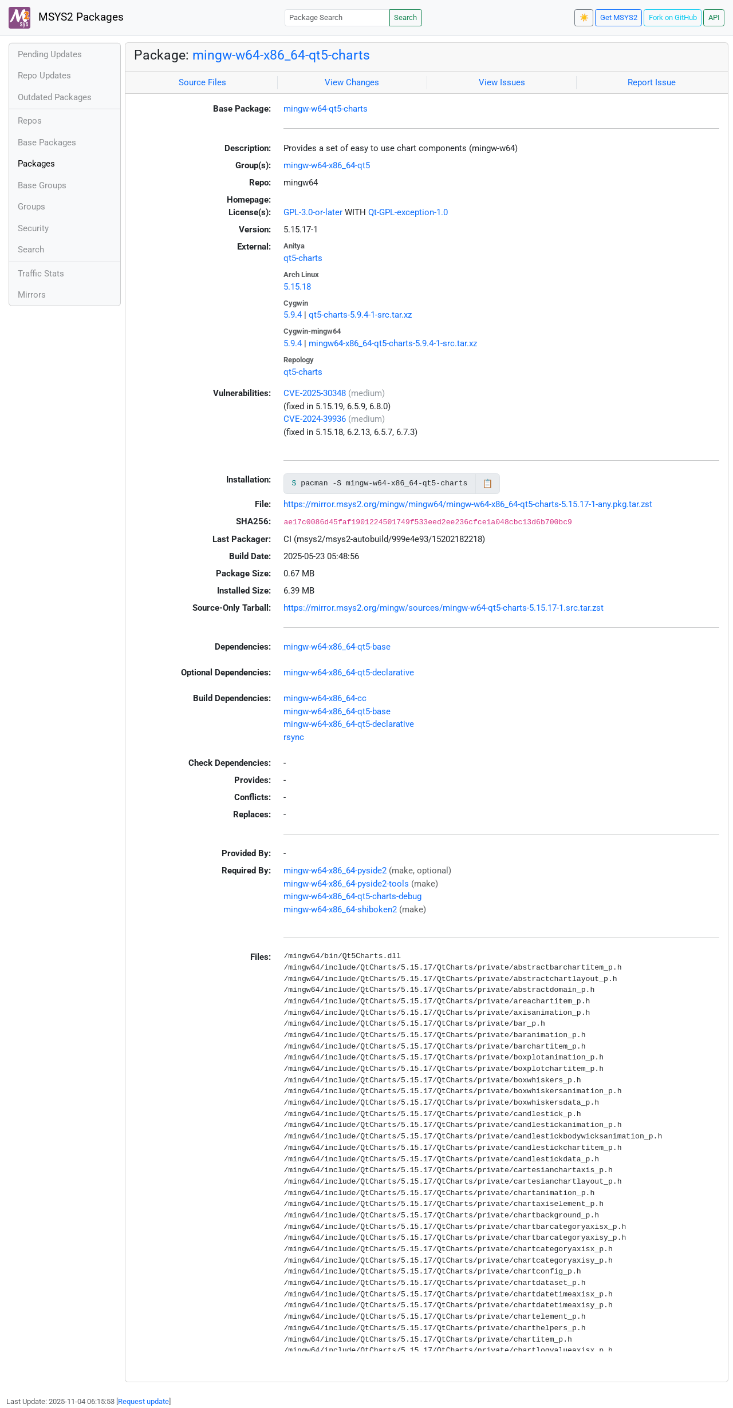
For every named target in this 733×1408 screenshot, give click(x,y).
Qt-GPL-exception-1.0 (408, 212)
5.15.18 (297, 287)
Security (33, 228)
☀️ (584, 17)
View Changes (352, 82)
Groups (31, 206)
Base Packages (47, 142)
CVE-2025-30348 (314, 393)
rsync (293, 737)
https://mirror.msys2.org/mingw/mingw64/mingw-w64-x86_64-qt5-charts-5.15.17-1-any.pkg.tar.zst (467, 504)
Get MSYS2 (618, 17)
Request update (143, 1401)
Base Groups (42, 185)
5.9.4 (292, 315)
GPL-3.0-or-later (312, 212)
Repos (30, 121)
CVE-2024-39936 (314, 419)
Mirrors (32, 295)
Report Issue (652, 82)
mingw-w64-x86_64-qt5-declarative (348, 672)
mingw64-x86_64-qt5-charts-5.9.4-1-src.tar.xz (393, 343)
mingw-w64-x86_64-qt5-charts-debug (352, 896)
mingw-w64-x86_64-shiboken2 (340, 909)
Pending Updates (50, 54)
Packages (36, 164)
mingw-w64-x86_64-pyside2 (335, 870)
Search (405, 17)
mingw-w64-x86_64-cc (324, 698)
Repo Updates (44, 75)
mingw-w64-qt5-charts (325, 109)
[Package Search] (337, 17)
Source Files (202, 82)
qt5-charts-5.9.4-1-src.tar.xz (360, 315)
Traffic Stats (41, 273)
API (714, 17)
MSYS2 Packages (66, 18)
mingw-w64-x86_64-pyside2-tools (346, 884)
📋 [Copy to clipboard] (487, 483)
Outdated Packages (55, 97)
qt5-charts (302, 258)
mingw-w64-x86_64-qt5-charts (281, 55)
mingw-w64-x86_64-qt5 (326, 165)
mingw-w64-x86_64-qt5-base (337, 647)
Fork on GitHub (673, 17)
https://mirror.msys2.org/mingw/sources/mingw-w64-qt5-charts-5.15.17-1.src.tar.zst (443, 608)
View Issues (502, 82)
